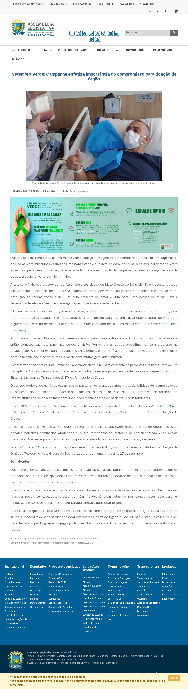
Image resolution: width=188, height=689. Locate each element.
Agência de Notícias (118, 574)
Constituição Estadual (94, 602)
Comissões (54, 599)
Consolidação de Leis (59, 603)
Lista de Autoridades (15, 615)
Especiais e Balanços (119, 578)
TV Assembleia (115, 590)
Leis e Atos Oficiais (107, 50)
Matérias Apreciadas (59, 590)
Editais (165, 578)
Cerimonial (10, 611)
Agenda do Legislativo (148, 603)
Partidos (34, 578)
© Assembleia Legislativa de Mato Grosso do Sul (51, 663)
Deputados (44, 50)
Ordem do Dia (55, 578)
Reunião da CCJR (57, 582)
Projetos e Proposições (60, 574)
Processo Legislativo (73, 50)
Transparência (161, 50)
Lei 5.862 (167, 406)
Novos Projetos (56, 586)
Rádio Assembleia (117, 594)
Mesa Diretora (37, 574)
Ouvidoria (142, 599)
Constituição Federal (93, 594)
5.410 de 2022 (28, 447)
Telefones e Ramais (15, 627)
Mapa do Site (143, 607)
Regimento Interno (92, 619)
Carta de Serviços (14, 586)
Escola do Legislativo (16, 599)
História (9, 574)
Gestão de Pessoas (15, 607)
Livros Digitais (115, 586)
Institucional (21, 50)
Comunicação (135, 50)
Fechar (174, 677)
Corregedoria (37, 607)
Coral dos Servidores (15, 603)
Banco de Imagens (117, 582)
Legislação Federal (92, 598)
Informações (168, 574)
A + (166, 11)
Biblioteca (10, 594)
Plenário (52, 594)
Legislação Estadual (93, 615)
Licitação (17, 59)
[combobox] (147, 33)
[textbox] (147, 32)
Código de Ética (91, 623)
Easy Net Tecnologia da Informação (99, 663)
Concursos (10, 590)
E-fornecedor (168, 599)
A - (150, 11)
